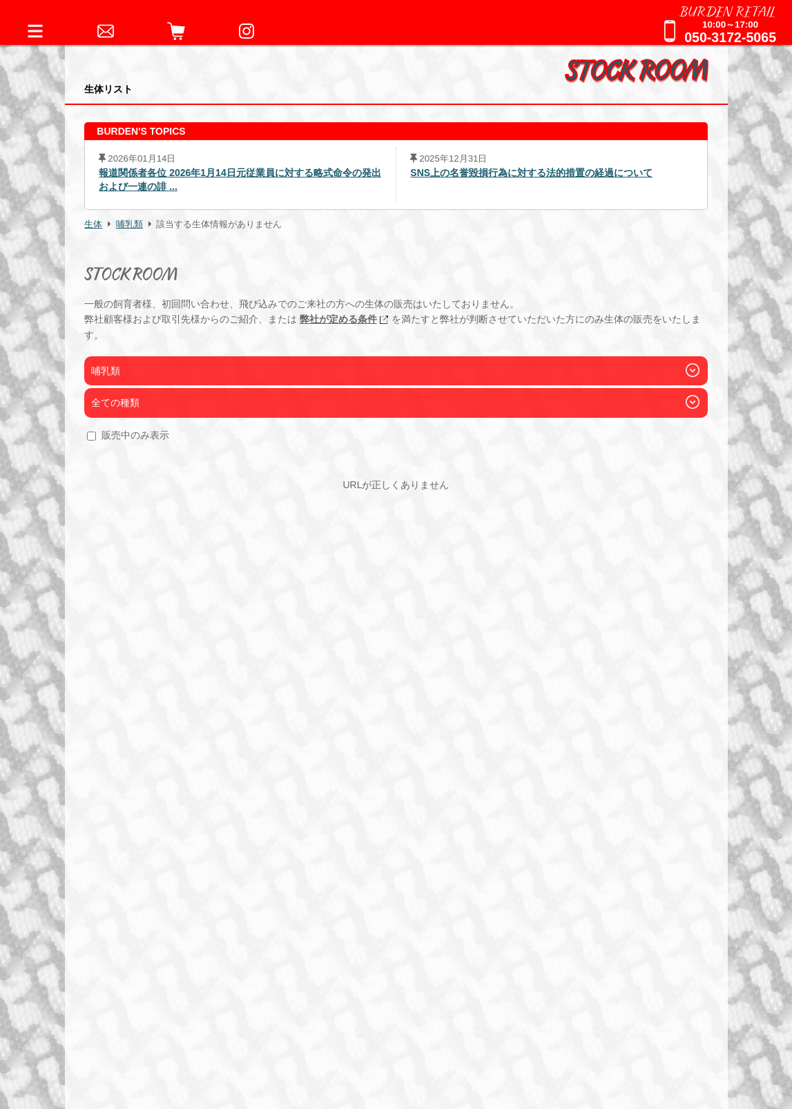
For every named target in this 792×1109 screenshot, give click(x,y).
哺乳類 (129, 224)
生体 (93, 224)
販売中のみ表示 (135, 435)
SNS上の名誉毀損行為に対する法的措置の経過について (531, 172)
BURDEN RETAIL (727, 10)
